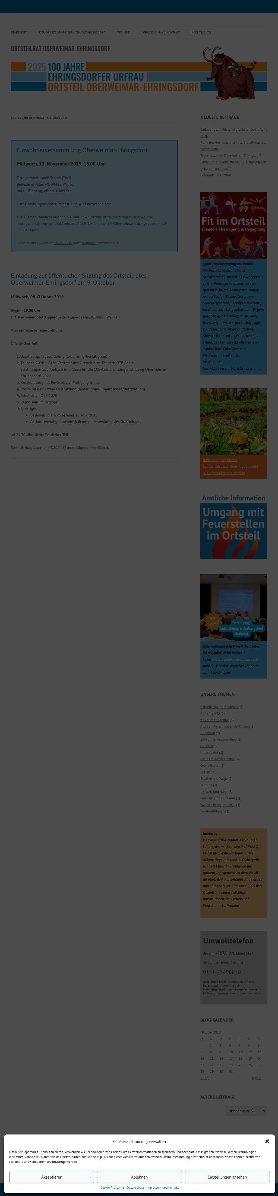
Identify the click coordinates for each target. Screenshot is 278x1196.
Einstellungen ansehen (227, 1177)
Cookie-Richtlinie (112, 1187)
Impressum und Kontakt (163, 1187)
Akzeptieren (51, 1177)
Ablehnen (139, 1177)
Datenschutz (135, 1187)
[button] (267, 1141)
